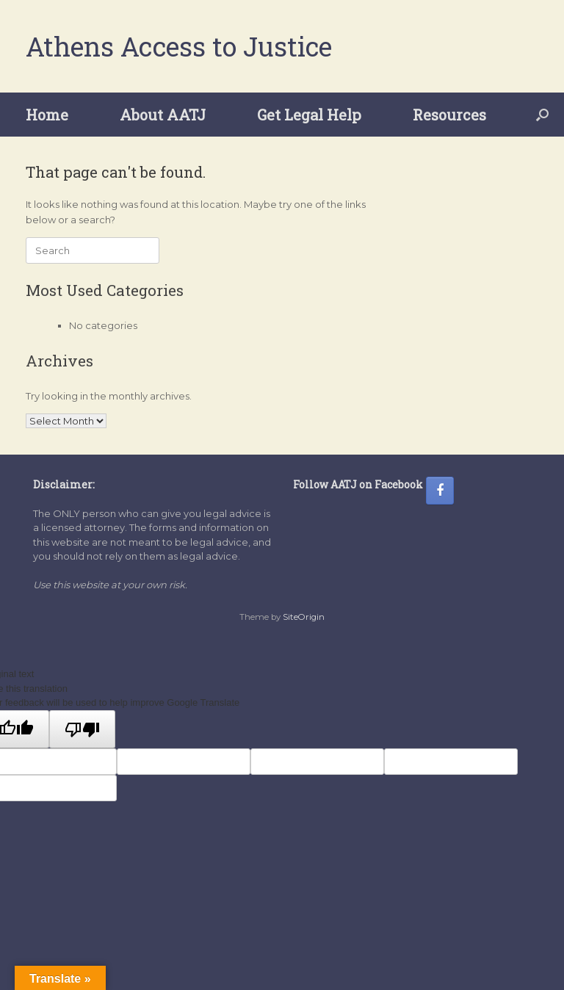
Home (47, 114)
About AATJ (163, 114)
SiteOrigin (304, 617)
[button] (542, 115)
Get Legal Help (309, 114)
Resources (449, 114)
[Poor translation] (82, 729)
